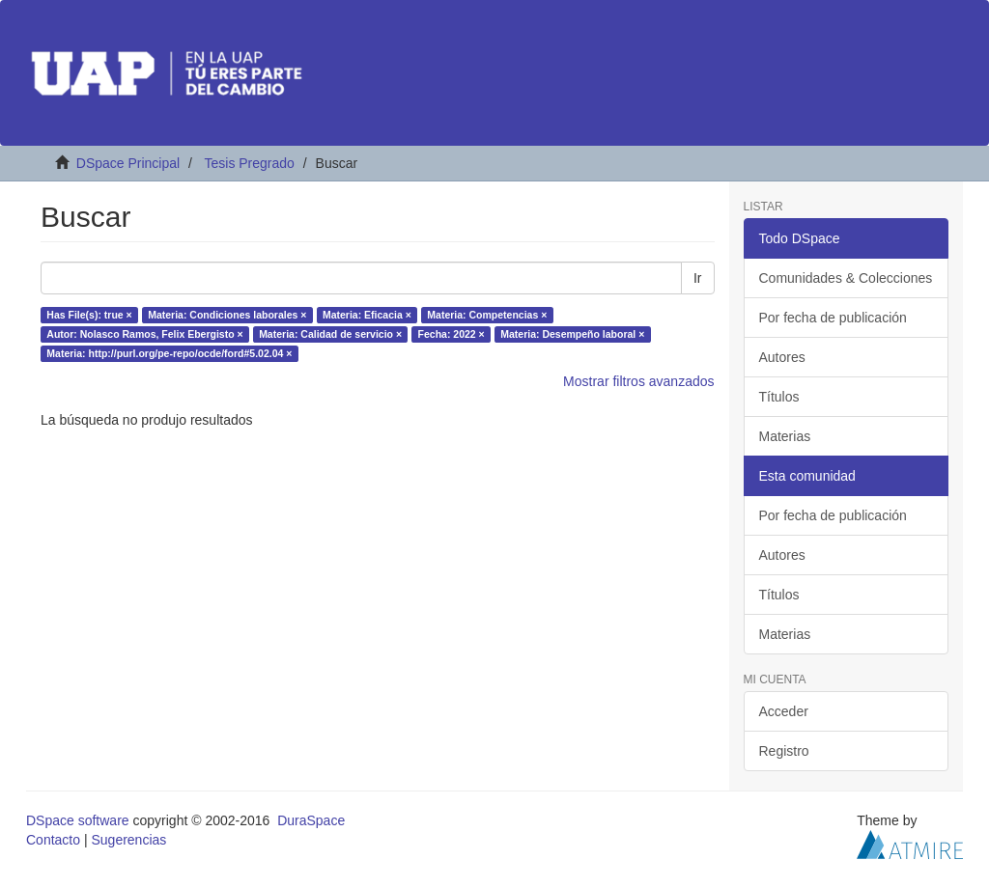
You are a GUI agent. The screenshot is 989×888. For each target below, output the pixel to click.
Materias (785, 436)
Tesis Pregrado (249, 163)
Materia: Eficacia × (367, 314)
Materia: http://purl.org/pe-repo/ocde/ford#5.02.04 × (169, 353)
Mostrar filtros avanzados (638, 381)
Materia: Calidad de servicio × (330, 334)
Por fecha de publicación (833, 317)
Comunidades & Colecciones (846, 278)
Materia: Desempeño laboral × (572, 334)
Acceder (783, 711)
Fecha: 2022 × (451, 334)
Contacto (53, 839)
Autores (782, 357)
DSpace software (77, 820)
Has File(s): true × (88, 314)
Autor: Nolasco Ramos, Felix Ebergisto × (144, 334)
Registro (784, 751)
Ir (697, 278)
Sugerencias (128, 839)
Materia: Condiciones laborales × (227, 314)
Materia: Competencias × (487, 314)
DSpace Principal (128, 163)
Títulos (779, 396)
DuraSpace (311, 820)
